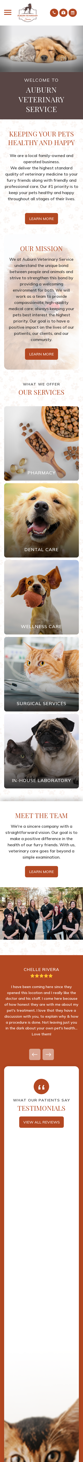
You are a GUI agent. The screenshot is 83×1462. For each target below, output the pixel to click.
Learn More (41, 218)
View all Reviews (41, 1122)
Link (41, 443)
